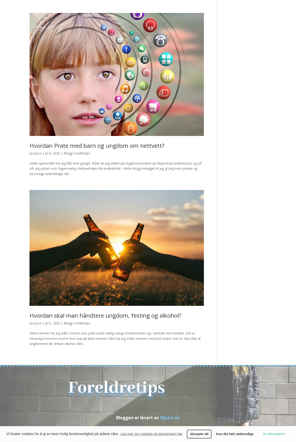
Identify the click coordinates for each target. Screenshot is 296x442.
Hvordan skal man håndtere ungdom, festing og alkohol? (105, 315)
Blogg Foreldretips (77, 153)
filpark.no (170, 418)
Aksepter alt (199, 434)
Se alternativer (274, 434)
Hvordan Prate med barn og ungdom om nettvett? (97, 146)
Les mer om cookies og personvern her (152, 434)
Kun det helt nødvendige (235, 434)
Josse (38, 153)
